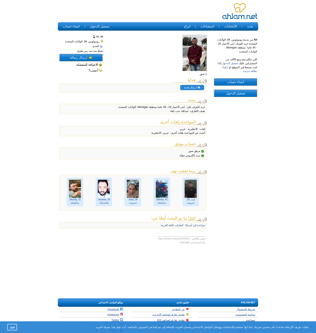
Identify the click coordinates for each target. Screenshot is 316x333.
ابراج (187, 26)
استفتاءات (207, 26)
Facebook (115, 309)
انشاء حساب (71, 26)
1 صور (203, 73)
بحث (250, 26)
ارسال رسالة (81, 57)
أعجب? (93, 70)
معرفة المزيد (102, 327)
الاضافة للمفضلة (87, 64)
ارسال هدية (192, 87)
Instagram (115, 314)
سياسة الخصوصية (245, 314)
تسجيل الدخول (99, 26)
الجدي (97, 46)
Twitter (117, 320)
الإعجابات (230, 26)
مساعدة (250, 320)
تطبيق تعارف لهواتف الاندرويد (170, 314)
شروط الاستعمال (245, 309)
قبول (12, 327)
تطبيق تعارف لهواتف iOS (173, 320)
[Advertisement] (131, 11)
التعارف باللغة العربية (172, 225)
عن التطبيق (180, 309)
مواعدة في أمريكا (195, 225)
